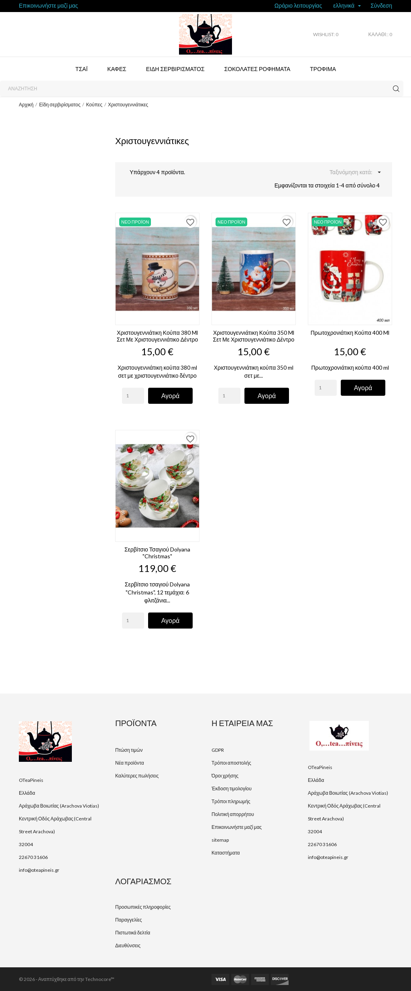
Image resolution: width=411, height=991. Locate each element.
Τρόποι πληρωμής (231, 801)
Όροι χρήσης (225, 776)
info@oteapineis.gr (39, 870)
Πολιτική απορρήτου (233, 814)
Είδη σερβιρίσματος (175, 68)
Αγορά (170, 395)
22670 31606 (33, 857)
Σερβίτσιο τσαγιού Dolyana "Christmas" (157, 553)
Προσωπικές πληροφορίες (143, 907)
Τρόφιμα (323, 68)
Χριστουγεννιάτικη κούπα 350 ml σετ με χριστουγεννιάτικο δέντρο (254, 336)
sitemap (220, 840)
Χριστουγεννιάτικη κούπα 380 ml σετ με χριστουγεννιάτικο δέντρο (157, 336)
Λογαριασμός (143, 881)
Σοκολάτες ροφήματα (257, 68)
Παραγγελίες (128, 920)
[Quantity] (133, 396)
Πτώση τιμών (128, 750)
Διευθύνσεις (127, 945)
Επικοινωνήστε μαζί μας (48, 5)
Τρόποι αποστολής (231, 763)
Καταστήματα (226, 853)
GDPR (218, 750)
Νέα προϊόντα (129, 763)
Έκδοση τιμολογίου (232, 788)
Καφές (116, 68)
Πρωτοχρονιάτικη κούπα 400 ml (350, 332)
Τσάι (81, 68)
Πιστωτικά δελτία (132, 933)
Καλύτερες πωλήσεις (137, 776)
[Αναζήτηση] (201, 89)
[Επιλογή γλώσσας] (347, 6)
